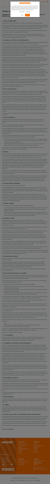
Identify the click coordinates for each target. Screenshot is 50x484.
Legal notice (28, 11)
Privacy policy (22, 11)
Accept (27, 15)
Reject (22, 15)
